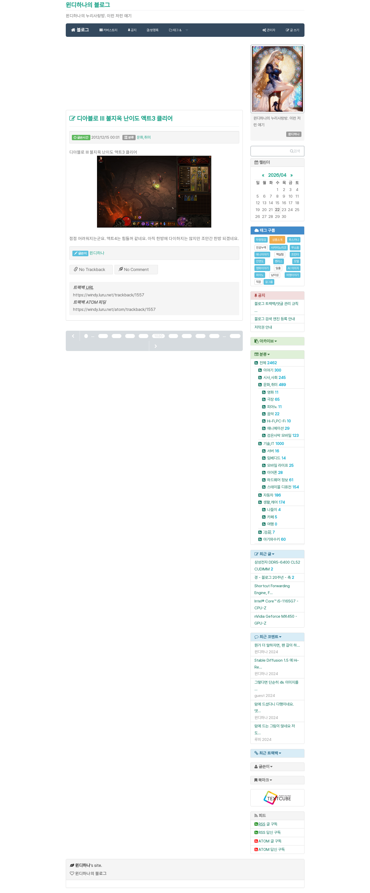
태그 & (178, 30)
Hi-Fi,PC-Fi (279, 421)
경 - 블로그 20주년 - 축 (272, 577)
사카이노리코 (278, 247)
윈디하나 (97, 253)
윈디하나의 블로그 (88, 5)
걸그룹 (269, 282)
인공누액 (261, 247)
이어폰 (275, 472)
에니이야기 (262, 254)
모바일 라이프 (280, 465)
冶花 (269, 532)
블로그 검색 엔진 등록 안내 (274, 318)
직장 (258, 282)
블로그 (80, 30)
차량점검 (261, 240)
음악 (273, 413)
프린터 (295, 254)
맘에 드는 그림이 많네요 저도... (274, 729)
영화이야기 (262, 268)
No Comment (134, 269)
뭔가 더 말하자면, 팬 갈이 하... (277, 645)
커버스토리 (108, 30)
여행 (272, 524)
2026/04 (277, 175)
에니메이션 (278, 428)
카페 (272, 517)
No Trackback (89, 269)
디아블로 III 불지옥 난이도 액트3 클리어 (121, 118)
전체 (268, 362)
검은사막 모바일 (283, 435)
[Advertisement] (154, 76)
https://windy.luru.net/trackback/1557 (108, 294)
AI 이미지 (293, 268)
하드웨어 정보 (280, 479)
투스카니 (294, 240)
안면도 (260, 261)
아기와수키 (274, 539)
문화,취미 (144, 137)
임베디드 (276, 458)
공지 (132, 30)
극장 (273, 399)
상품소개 (277, 240)
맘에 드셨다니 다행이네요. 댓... (274, 707)
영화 (272, 392)
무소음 (295, 247)
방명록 (152, 30)
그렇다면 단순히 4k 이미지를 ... (276, 685)
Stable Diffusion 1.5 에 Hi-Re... (276, 663)
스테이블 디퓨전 (283, 487)
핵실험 (280, 254)
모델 (296, 261)
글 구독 (268, 824)
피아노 (260, 275)
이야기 (272, 370)
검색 (295, 151)
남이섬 (275, 275)
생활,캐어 (274, 502)
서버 (273, 451)
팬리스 (278, 261)
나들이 (274, 509)
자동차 (272, 495)
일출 (278, 268)
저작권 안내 (263, 327)
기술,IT (273, 443)
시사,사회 (274, 377)
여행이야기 (292, 275)
